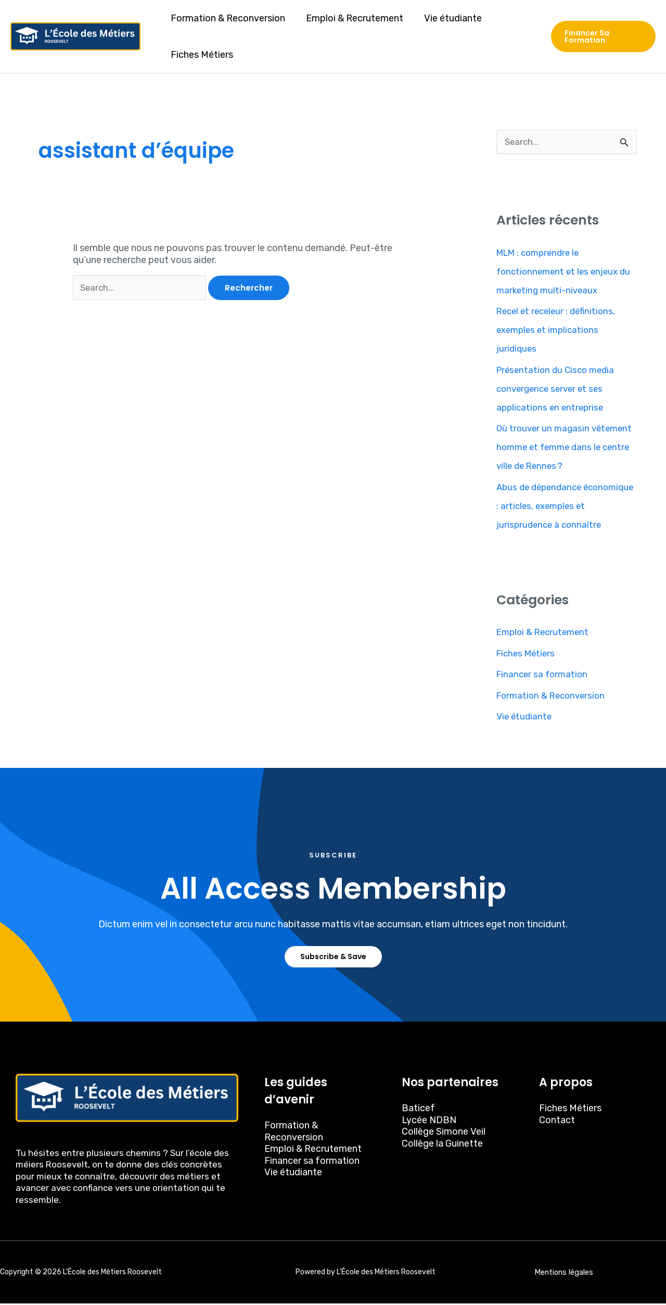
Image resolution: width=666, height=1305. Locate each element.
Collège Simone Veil (443, 1133)
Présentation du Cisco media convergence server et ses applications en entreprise (558, 389)
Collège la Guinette (442, 1145)
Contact (557, 1121)
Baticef (418, 1109)
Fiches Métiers (201, 54)
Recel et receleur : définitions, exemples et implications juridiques (559, 330)
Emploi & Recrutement (351, 18)
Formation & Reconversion (227, 18)
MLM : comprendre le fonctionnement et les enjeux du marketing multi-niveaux (566, 271)
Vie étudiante (448, 18)
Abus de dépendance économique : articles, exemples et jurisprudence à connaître (565, 506)
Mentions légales (563, 1273)
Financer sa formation (544, 675)
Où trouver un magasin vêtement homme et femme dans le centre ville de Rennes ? (562, 448)
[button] (602, 36)
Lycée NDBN (429, 1121)
